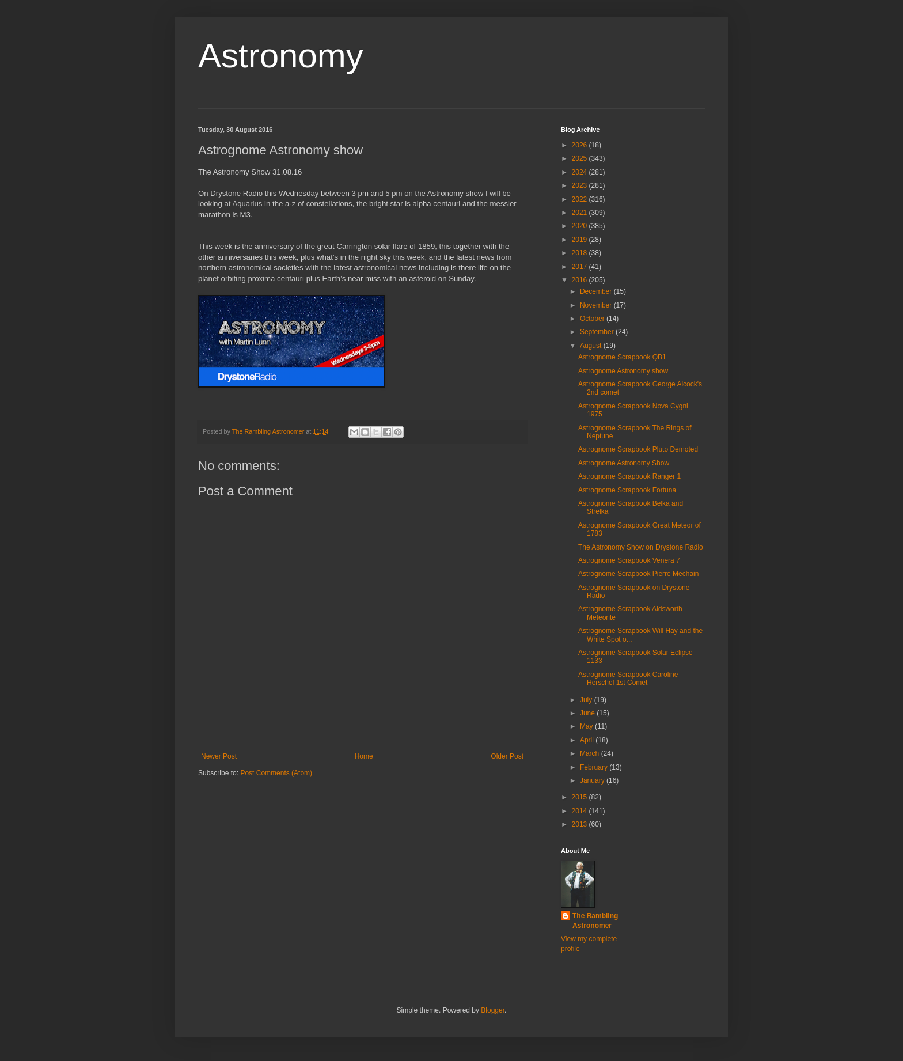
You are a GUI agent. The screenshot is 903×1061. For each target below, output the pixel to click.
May (587, 726)
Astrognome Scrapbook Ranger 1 (629, 476)
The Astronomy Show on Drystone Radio (640, 547)
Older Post (507, 756)
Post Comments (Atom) (276, 773)
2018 (580, 253)
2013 (580, 824)
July (587, 700)
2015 (580, 797)
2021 (580, 213)
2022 (580, 199)
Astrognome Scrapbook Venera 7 (629, 560)
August (592, 346)
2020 (580, 226)
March (590, 753)
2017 (580, 267)
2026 (580, 145)
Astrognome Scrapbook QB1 (622, 357)
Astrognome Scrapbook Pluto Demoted (638, 449)
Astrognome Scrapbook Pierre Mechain (638, 574)
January (593, 780)
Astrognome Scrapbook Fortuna (627, 490)
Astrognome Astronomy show (623, 371)
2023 (580, 185)
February (594, 767)
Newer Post (219, 756)
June (588, 713)
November (597, 305)
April (587, 740)
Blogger (492, 1010)
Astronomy (280, 55)
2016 (580, 280)
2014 (580, 811)
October (593, 318)
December (597, 291)
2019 (580, 240)
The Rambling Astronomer (595, 921)
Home (364, 756)
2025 (580, 158)
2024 (580, 172)
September (598, 332)
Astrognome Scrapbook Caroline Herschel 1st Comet (628, 678)
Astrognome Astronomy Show (623, 463)
